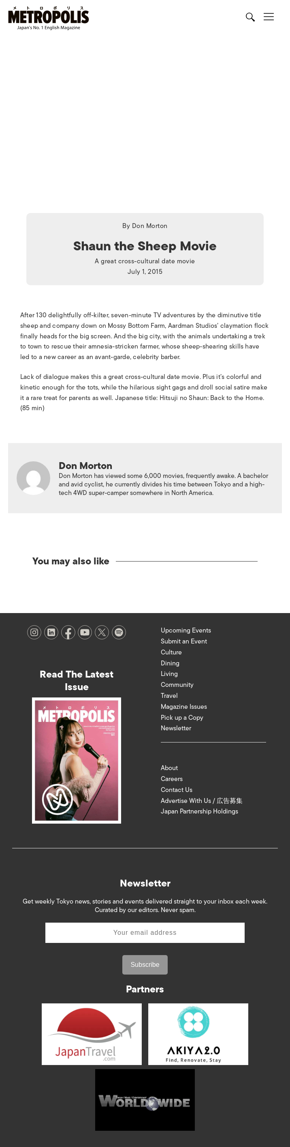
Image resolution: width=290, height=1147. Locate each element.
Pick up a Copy (182, 717)
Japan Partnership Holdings (199, 811)
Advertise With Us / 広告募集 (202, 801)
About (169, 768)
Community (177, 685)
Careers (172, 779)
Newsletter (176, 728)
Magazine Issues (184, 707)
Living (169, 674)
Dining (170, 663)
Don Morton (150, 226)
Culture (171, 652)
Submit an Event (184, 641)
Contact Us (176, 790)
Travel (169, 696)
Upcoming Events (186, 630)
